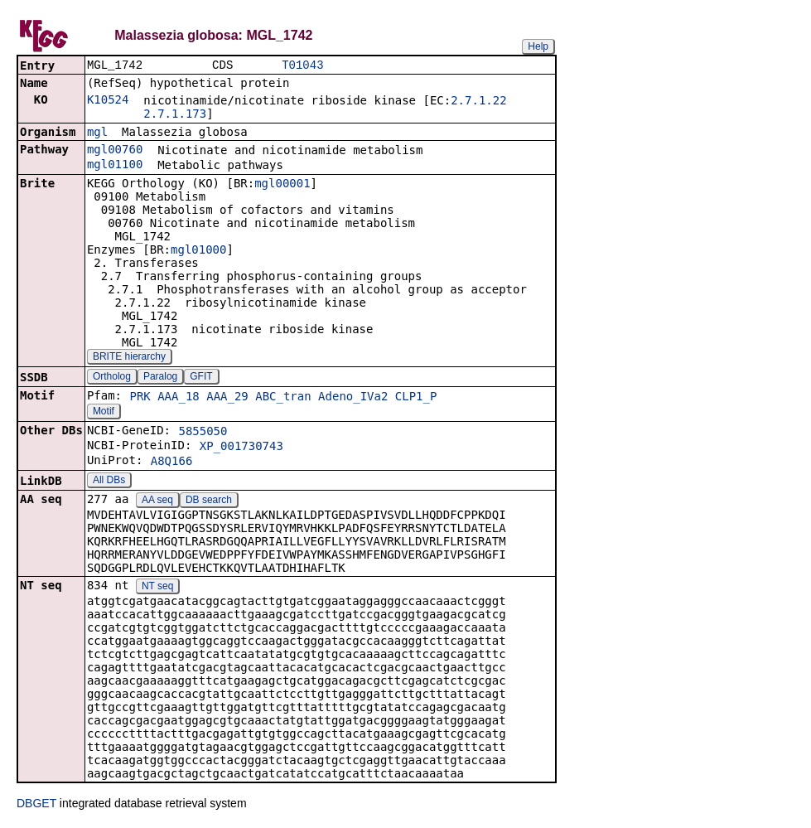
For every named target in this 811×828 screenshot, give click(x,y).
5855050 (202, 432)
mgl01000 (198, 251)
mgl (97, 133)
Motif (103, 413)
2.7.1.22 (478, 102)
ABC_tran (283, 397)
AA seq (157, 501)
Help (538, 46)
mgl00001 (282, 184)
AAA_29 (227, 397)
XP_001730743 (241, 447)
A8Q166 (172, 462)
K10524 (108, 101)
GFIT (201, 378)
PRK (139, 397)
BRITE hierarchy (129, 358)
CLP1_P (416, 397)
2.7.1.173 (174, 115)
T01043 (302, 66)
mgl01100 (114, 165)
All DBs (109, 481)
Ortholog (112, 378)
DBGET (36, 804)
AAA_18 (178, 397)
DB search (209, 501)
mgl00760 (114, 150)
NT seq (157, 587)
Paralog (160, 378)
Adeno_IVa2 (353, 397)
